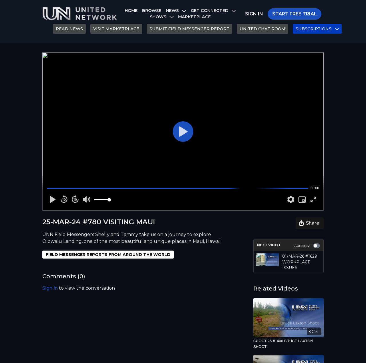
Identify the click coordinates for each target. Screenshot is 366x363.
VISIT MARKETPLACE (116, 28)
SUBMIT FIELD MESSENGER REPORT (189, 28)
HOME (131, 10)
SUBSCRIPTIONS (317, 28)
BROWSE (151, 10)
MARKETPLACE (194, 16)
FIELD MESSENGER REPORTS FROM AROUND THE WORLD (108, 254)
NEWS (176, 10)
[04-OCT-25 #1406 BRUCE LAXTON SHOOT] (288, 343)
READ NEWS (69, 28)
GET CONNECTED (213, 10)
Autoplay (307, 245)
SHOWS (162, 16)
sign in (50, 288)
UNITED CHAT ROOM (262, 28)
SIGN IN (254, 14)
